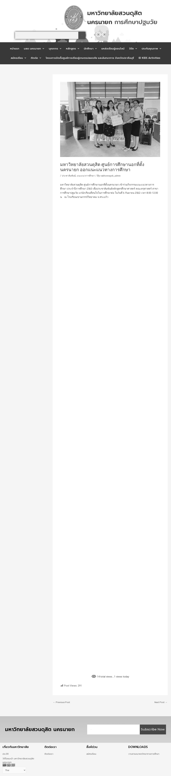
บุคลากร (55, 48)
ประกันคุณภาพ (151, 48)
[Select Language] (15, 770)
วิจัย (133, 48)
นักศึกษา (90, 48)
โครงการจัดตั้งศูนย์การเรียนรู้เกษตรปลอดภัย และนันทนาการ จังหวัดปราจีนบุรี (90, 58)
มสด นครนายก (34, 48)
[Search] (82, 35)
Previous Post (62, 702)
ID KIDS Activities (149, 58)
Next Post (160, 702)
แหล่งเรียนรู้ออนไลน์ (112, 48)
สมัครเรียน (18, 58)
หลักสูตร (72, 48)
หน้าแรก (14, 48)
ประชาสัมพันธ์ (69, 175)
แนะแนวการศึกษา (88, 175)
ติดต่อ (36, 58)
